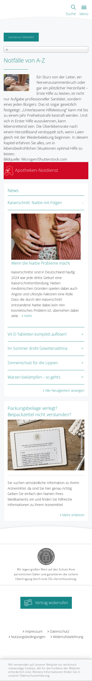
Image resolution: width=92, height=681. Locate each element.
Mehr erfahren (73, 515)
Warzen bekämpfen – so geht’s (34, 377)
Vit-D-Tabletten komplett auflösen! (37, 334)
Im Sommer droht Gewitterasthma (37, 348)
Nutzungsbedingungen (28, 636)
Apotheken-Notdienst (31, 170)
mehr (28, 315)
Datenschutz (59, 631)
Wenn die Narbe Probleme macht (40, 263)
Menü (83, 11)
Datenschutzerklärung (34, 675)
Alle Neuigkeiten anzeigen (64, 390)
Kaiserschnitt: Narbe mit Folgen (35, 202)
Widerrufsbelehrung (68, 636)
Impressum (33, 631)
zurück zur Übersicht (21, 37)
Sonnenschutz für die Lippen (33, 362)
